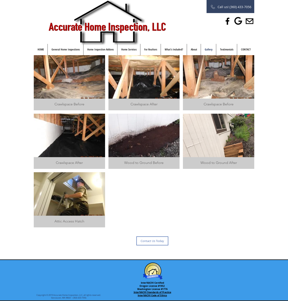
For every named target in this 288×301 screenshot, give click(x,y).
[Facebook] (227, 21)
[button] (69, 82)
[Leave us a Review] (238, 21)
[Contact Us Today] (152, 240)
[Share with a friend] (249, 21)
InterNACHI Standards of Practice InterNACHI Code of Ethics (152, 294)
